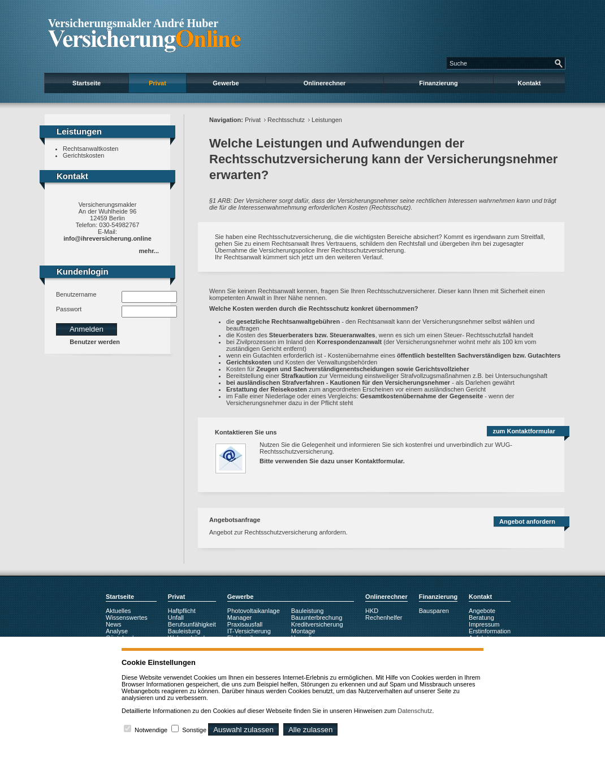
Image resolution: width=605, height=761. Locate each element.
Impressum (484, 624)
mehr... (149, 250)
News (114, 624)
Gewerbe (226, 83)
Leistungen (327, 119)
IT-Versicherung (249, 631)
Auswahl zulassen (243, 729)
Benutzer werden (95, 341)
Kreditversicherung (317, 624)
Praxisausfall (244, 624)
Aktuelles (118, 610)
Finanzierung (438, 83)
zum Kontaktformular (523, 431)
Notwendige (151, 730)
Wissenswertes (127, 617)
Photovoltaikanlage (253, 610)
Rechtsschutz (286, 119)
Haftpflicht (182, 610)
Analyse (117, 631)
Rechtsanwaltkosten (90, 148)
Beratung (481, 617)
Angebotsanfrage (234, 519)
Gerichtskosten (83, 155)
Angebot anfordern (527, 521)
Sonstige (194, 730)
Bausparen (434, 610)
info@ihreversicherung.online (107, 238)
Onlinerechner (325, 83)
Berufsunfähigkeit (192, 624)
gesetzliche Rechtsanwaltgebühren (288, 321)
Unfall (176, 617)
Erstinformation (490, 631)
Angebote (482, 610)
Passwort (68, 309)
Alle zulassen (310, 729)
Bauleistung (184, 631)
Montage (303, 631)
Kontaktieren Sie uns (245, 432)
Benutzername (76, 294)
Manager (239, 617)
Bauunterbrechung (317, 617)
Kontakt (529, 83)
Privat (157, 83)
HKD (371, 610)
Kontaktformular (379, 461)
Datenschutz (414, 710)
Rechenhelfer (383, 617)
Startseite (86, 83)
